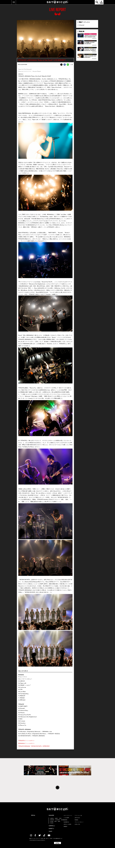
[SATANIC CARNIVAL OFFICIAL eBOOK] (74, 770)
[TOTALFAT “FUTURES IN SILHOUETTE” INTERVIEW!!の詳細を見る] (87, 50)
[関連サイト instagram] (31, 835)
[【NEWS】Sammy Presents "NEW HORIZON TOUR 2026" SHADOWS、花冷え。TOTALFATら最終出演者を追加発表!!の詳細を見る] (87, 36)
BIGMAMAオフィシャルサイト (26, 743)
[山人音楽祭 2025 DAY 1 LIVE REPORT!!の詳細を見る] (87, 43)
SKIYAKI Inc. (43, 840)
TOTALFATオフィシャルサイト (26, 740)
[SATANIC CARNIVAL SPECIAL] (40, 770)
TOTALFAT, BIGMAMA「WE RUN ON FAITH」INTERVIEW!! (34, 746)
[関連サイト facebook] (35, 835)
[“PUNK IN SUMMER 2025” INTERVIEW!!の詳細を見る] (87, 56)
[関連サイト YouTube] (49, 835)
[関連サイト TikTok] (44, 835)
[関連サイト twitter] (39, 835)
